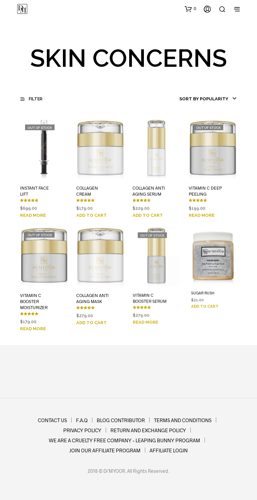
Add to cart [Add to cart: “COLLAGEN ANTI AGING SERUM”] (148, 215)
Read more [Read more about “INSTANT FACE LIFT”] (33, 215)
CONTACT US (52, 420)
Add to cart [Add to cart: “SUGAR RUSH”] (205, 306)
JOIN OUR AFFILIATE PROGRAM (105, 450)
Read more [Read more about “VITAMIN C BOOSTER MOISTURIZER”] (33, 328)
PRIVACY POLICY (82, 430)
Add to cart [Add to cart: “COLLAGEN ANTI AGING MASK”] (91, 320)
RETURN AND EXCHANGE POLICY (148, 430)
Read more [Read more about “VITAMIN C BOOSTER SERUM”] (146, 318)
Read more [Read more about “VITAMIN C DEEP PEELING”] (202, 215)
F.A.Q (82, 420)
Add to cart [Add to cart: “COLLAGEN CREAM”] (91, 215)
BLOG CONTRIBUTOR (121, 420)
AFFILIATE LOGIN (169, 450)
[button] (190, 8)
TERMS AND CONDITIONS (182, 420)
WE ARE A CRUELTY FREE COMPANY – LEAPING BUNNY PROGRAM (124, 440)
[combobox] (197, 99)
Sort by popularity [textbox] (203, 98)
